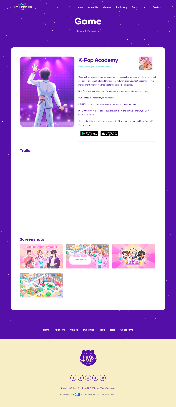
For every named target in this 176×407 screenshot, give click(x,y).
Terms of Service (108, 394)
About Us (93, 7)
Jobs (134, 7)
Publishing (121, 7)
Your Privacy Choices (87, 394)
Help (145, 7)
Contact (157, 7)
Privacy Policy (66, 394)
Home (80, 7)
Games (107, 7)
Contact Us (126, 329)
